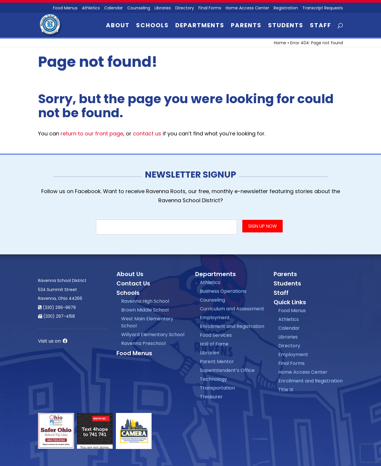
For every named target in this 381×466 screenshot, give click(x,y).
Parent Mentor (217, 361)
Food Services (216, 335)
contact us (147, 133)
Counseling (138, 8)
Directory (184, 8)
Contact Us (133, 283)
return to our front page (92, 133)
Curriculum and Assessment (232, 308)
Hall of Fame (214, 344)
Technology (213, 379)
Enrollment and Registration (232, 326)
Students (285, 26)
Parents (246, 26)
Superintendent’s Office (227, 370)
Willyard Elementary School (152, 334)
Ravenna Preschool (143, 343)
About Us (129, 274)
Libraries (163, 8)
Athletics (91, 8)
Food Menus (134, 353)
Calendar (113, 8)
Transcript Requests (322, 8)
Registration (286, 8)
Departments (199, 26)
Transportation (217, 388)
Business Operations (223, 291)
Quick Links (290, 302)
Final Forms (209, 8)
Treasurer (211, 396)
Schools (152, 26)
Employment (215, 317)
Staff (320, 26)
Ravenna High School (145, 301)
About (118, 26)
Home (280, 43)
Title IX (286, 389)
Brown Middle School (145, 310)
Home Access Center (247, 8)
